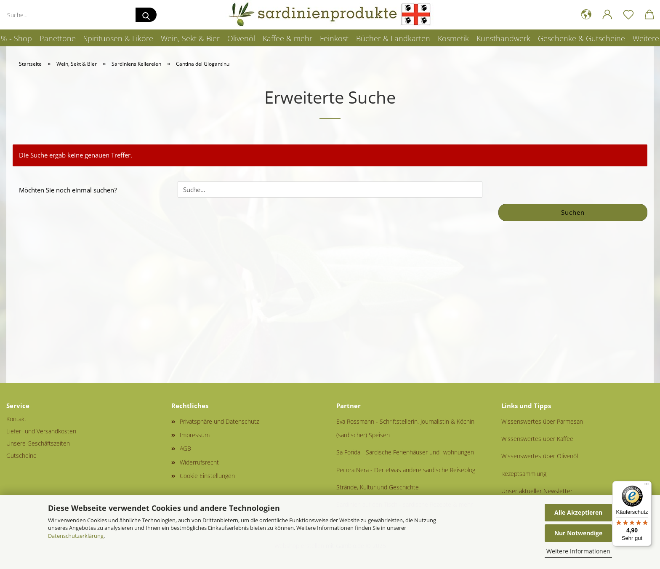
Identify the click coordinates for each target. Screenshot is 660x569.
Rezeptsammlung (523, 474)
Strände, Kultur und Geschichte (377, 487)
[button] (586, 14)
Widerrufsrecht (199, 462)
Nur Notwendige (578, 533)
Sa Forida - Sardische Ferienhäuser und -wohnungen (405, 452)
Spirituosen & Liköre (118, 38)
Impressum (195, 435)
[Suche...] (146, 15)
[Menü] (646, 486)
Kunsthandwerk (503, 38)
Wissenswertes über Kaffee (537, 439)
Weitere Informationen (578, 551)
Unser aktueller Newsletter (536, 491)
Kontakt (16, 419)
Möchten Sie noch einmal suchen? (68, 190)
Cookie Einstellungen (207, 476)
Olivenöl (241, 38)
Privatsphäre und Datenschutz (219, 421)
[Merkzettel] (628, 14)
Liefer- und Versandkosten (41, 431)
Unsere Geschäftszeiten (38, 443)
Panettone (58, 38)
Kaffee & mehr (287, 38)
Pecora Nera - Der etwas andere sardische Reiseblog (405, 470)
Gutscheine (21, 455)
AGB (185, 448)
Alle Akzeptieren (578, 512)
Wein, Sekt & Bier (190, 38)
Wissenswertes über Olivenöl (539, 456)
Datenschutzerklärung (76, 536)
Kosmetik (453, 38)
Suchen (573, 212)
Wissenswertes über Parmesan (542, 421)
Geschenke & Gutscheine (581, 38)
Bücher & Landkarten (393, 38)
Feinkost (334, 38)
